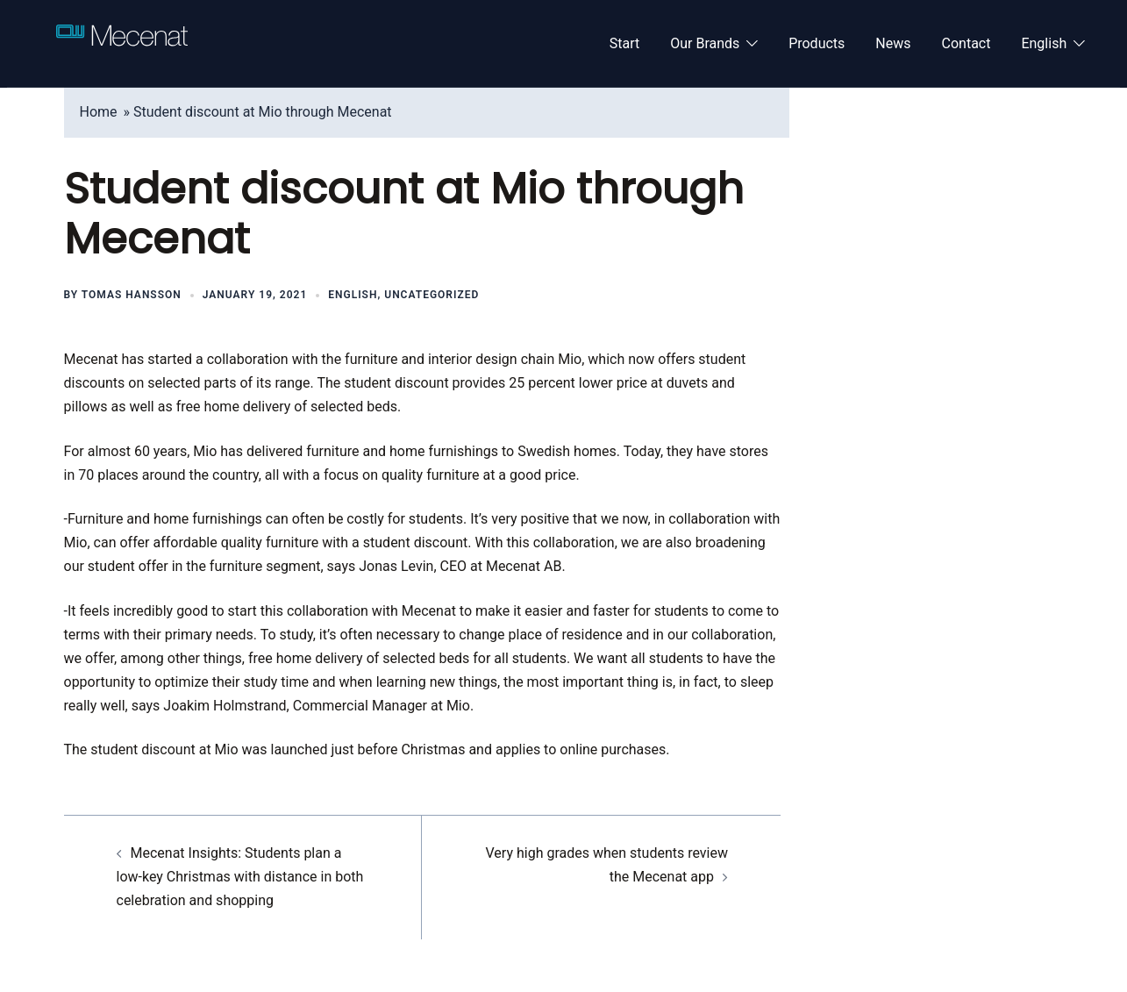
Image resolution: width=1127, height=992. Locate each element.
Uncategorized (431, 295)
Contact (966, 43)
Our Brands (704, 43)
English (1043, 43)
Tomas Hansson (132, 295)
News (892, 43)
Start (624, 43)
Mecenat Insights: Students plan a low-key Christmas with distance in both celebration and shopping (240, 877)
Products (816, 43)
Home (99, 111)
